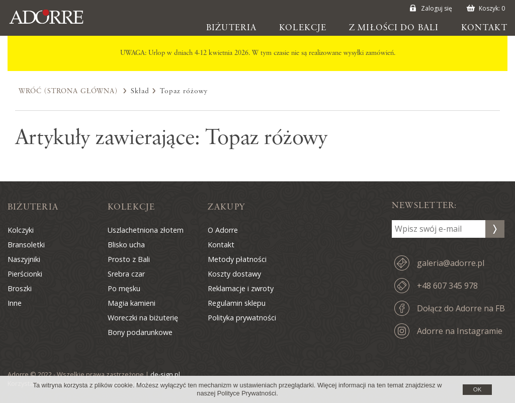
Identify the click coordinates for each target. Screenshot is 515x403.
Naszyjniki (24, 259)
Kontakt (484, 27)
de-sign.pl (165, 374)
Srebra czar (126, 274)
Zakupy (226, 207)
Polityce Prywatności (246, 393)
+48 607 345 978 (447, 285)
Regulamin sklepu (237, 303)
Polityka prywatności (242, 317)
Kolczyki (21, 230)
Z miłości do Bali (394, 27)
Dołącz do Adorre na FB (461, 308)
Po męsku (124, 288)
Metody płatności (237, 259)
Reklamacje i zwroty (241, 288)
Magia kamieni (131, 303)
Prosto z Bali (129, 259)
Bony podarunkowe (140, 332)
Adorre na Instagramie (459, 331)
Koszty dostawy (234, 274)
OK (477, 389)
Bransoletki (26, 244)
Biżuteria (231, 27)
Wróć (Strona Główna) (68, 91)
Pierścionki (25, 274)
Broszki (20, 288)
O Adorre (223, 230)
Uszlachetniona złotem (146, 230)
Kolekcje (302, 27)
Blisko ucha (126, 244)
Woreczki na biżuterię (143, 317)
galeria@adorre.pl (450, 262)
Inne (15, 303)
